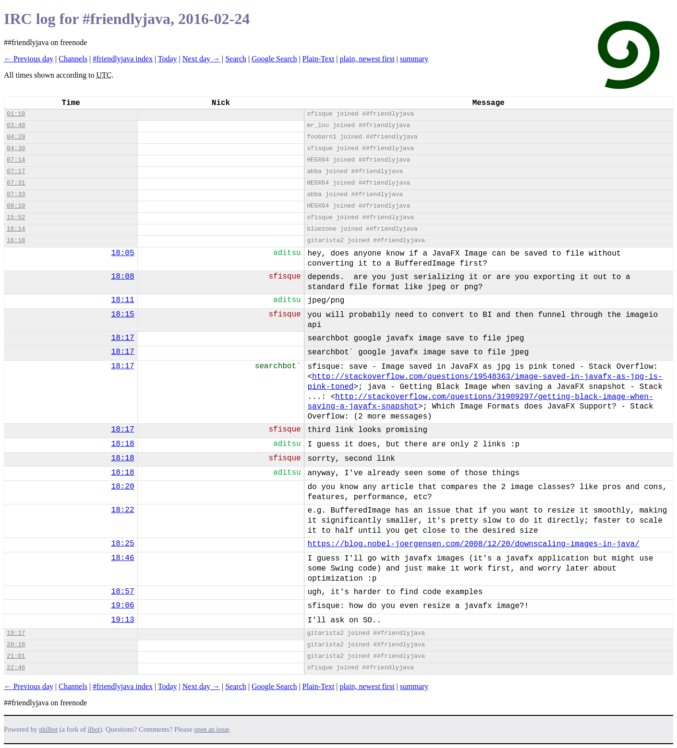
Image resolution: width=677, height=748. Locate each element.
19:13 (122, 620)
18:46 (122, 558)
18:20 (122, 486)
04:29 (16, 136)
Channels (73, 59)
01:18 (16, 113)
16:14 (16, 229)
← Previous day (28, 59)
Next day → (201, 59)
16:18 (16, 240)
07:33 (16, 194)
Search (235, 59)
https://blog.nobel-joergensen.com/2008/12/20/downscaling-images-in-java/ (473, 544)
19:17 (16, 633)
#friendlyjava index (123, 59)
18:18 (122, 444)
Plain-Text (318, 59)
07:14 (16, 160)
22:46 (16, 667)
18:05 (122, 253)
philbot (48, 729)
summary (414, 59)
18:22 (122, 510)
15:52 (16, 217)
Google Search (274, 59)
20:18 (16, 644)
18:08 (122, 276)
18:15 (122, 314)
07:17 (16, 171)
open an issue (211, 729)
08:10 (16, 206)
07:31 (16, 183)
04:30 (16, 148)
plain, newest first (366, 59)
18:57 (122, 591)
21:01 (16, 656)
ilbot (94, 729)
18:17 (122, 338)
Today (167, 59)
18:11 (122, 300)
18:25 (122, 543)
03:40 (16, 125)
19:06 (122, 605)
